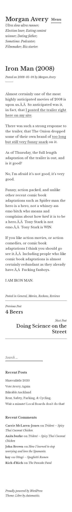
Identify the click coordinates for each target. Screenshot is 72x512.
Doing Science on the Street (36, 326)
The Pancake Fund (39, 463)
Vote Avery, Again (17, 386)
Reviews (55, 296)
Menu (56, 19)
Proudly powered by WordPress (23, 491)
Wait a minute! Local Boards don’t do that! (35, 404)
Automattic (32, 495)
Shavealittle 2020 (17, 380)
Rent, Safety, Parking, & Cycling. (28, 398)
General (22, 296)
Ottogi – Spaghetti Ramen (32, 457)
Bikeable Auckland (18, 392)
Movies (32, 296)
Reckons (43, 296)
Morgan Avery (26, 19)
